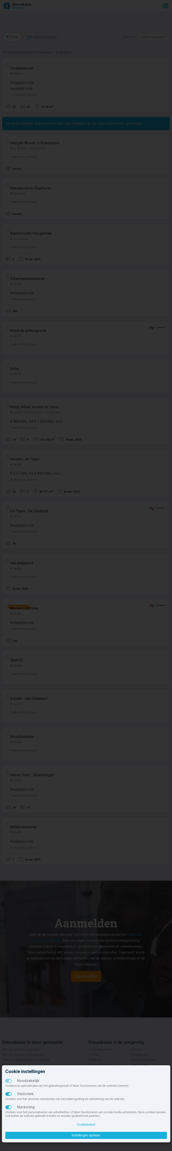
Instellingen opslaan (86, 1135)
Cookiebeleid (86, 1124)
